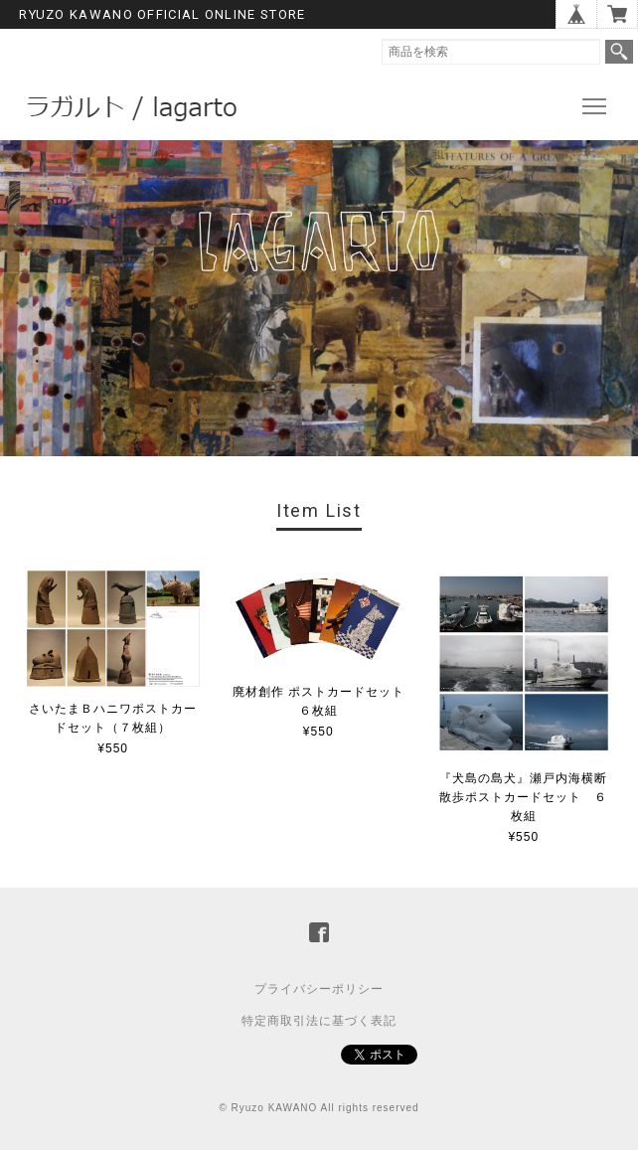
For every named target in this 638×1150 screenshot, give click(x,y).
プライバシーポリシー (319, 989)
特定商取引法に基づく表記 (319, 1021)
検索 (619, 52)
